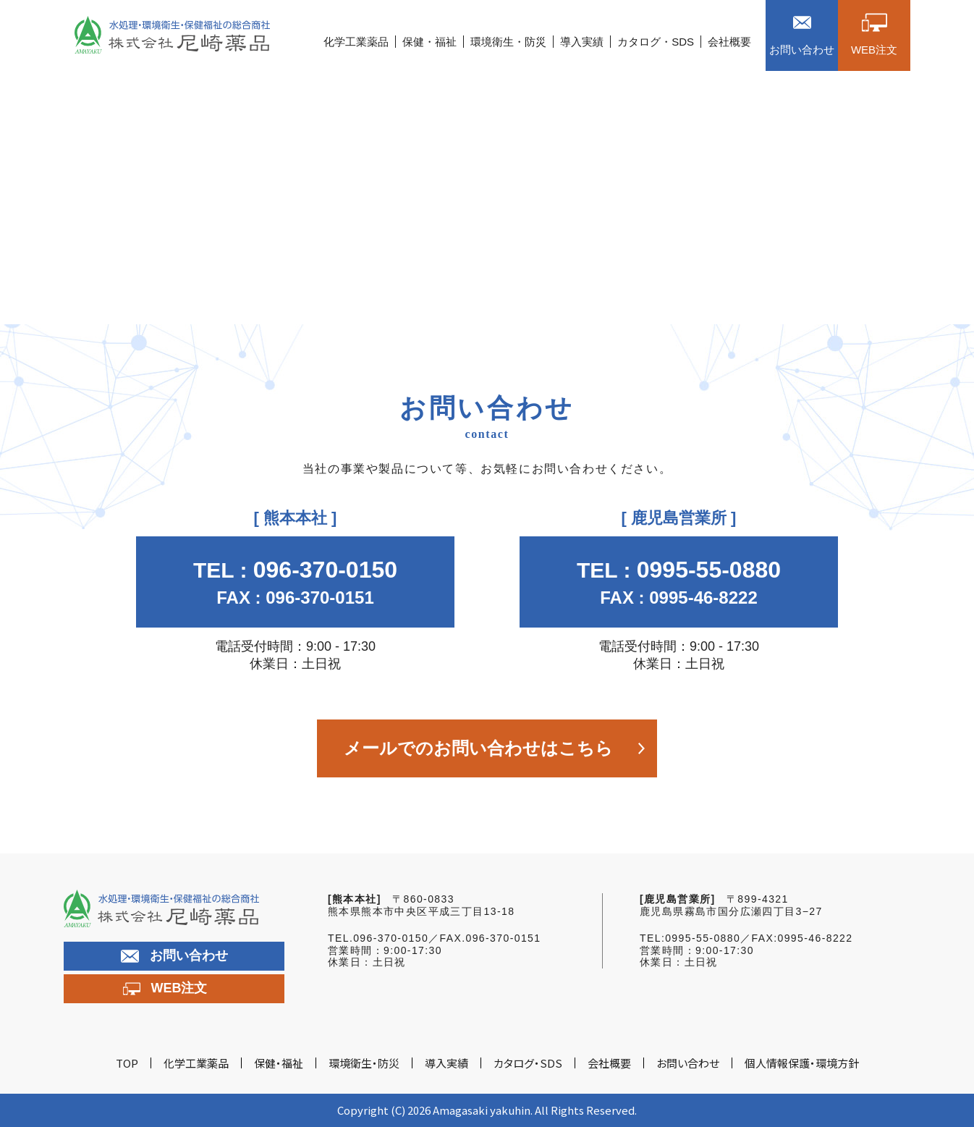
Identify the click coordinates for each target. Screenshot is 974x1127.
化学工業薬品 (356, 41)
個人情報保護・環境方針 (802, 1063)
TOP (127, 1063)
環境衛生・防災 (508, 41)
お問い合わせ (174, 955)
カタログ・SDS (655, 41)
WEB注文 (165, 988)
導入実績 (582, 41)
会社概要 (729, 41)
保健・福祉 (429, 41)
